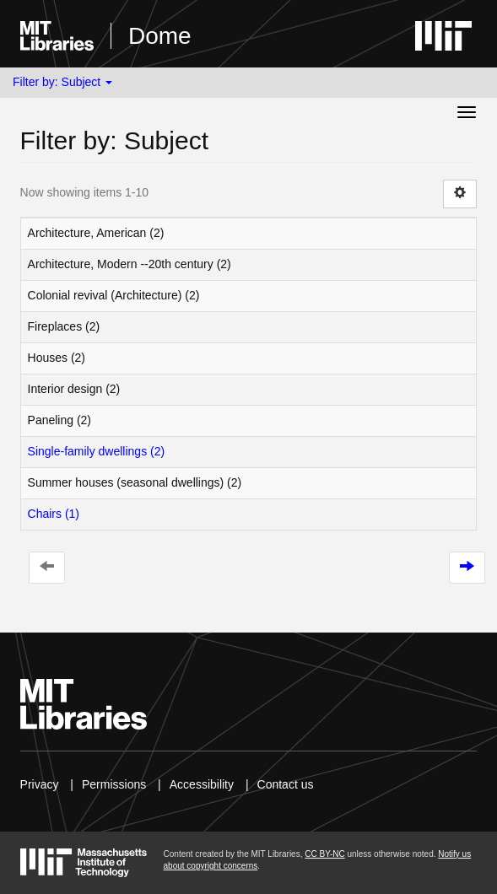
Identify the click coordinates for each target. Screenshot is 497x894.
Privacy (39, 784)
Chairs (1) (53, 513)
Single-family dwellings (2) (96, 451)
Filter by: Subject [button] (62, 82)
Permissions (114, 784)
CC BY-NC (324, 854)
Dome (160, 36)
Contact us (285, 784)
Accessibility (202, 784)
